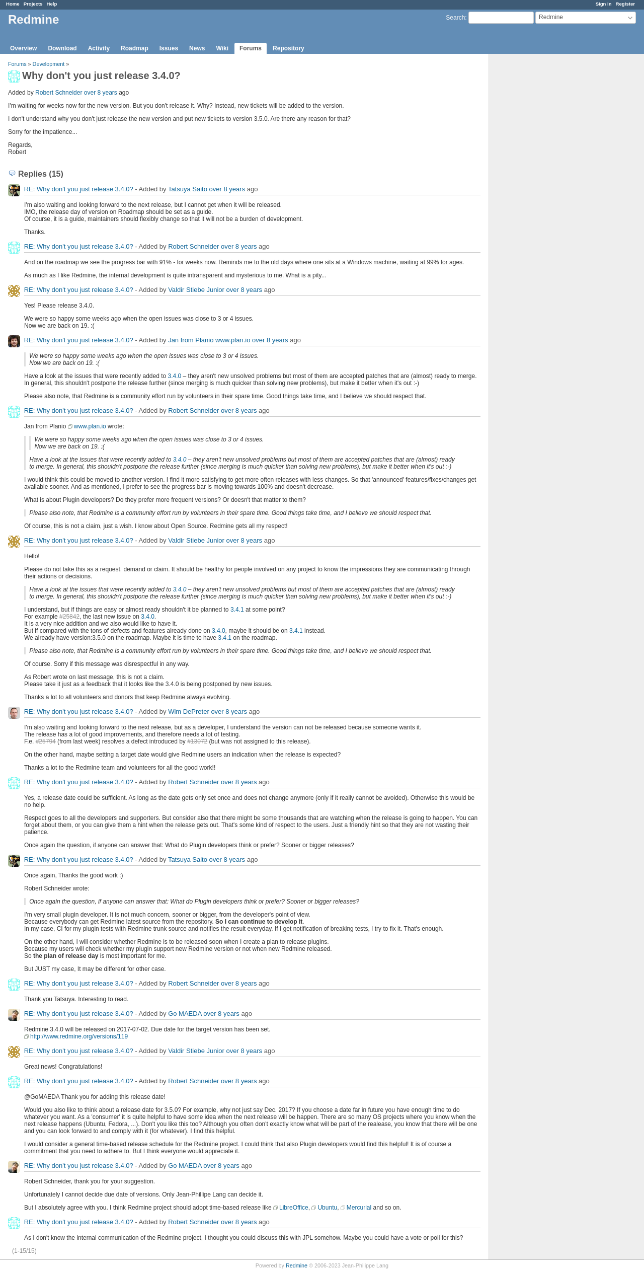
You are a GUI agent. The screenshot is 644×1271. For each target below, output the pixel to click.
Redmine (296, 1265)
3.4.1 (237, 609)
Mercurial (359, 1207)
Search (455, 17)
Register (625, 4)
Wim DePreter (188, 711)
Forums (250, 48)
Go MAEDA (184, 1013)
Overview (23, 48)
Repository (288, 48)
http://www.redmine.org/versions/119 (79, 1036)
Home (13, 4)
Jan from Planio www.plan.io (209, 340)
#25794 (46, 741)
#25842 (69, 616)
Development (49, 64)
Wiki (222, 48)
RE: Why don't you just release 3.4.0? (78, 189)
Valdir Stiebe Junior (196, 289)
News (197, 48)
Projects (33, 4)
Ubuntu (327, 1207)
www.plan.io (90, 426)
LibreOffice (293, 1207)
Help (52, 4)
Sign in (604, 4)
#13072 (197, 741)
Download (62, 48)
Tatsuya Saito (187, 189)
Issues (168, 48)
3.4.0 (175, 376)
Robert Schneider (58, 92)
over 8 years (100, 92)
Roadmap (134, 48)
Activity (99, 48)
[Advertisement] (539, 212)
